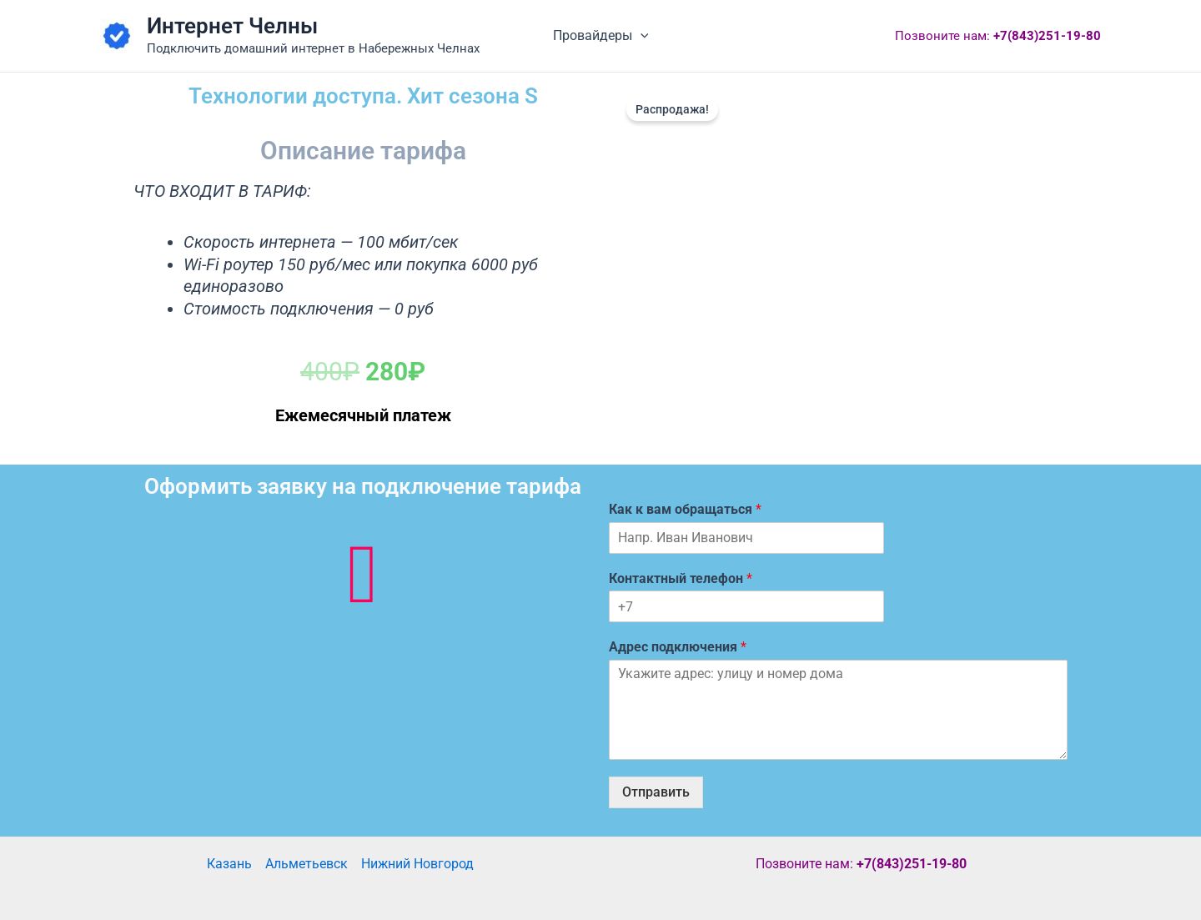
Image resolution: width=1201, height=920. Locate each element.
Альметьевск (306, 864)
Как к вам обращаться (685, 509)
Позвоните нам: (998, 35)
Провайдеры (601, 36)
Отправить (656, 792)
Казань (229, 864)
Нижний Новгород (417, 864)
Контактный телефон (680, 578)
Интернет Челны (232, 25)
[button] (640, 36)
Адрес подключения (677, 647)
